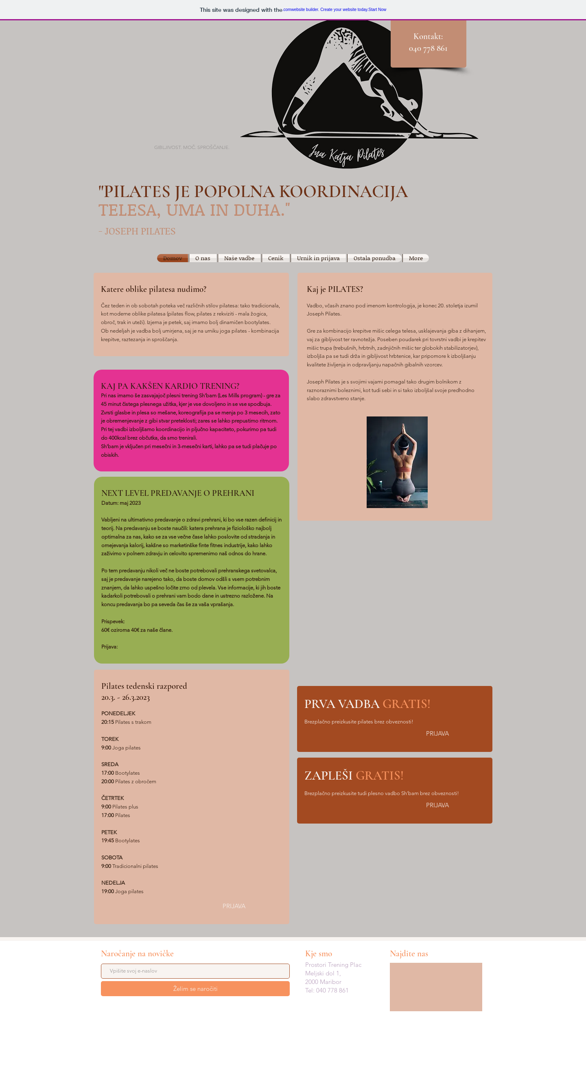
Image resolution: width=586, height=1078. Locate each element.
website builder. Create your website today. (293, 10)
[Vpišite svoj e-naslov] (195, 971)
